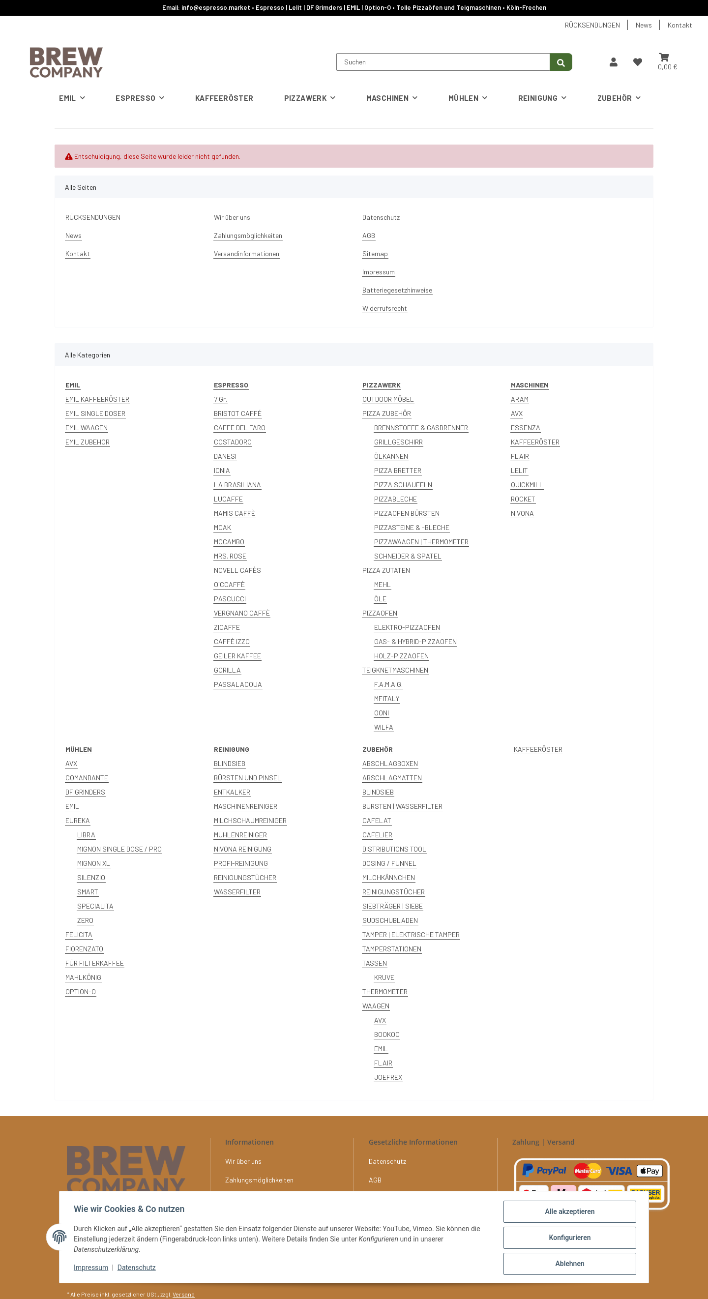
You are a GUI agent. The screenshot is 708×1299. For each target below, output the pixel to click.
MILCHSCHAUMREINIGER (250, 820)
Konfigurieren (568, 1238)
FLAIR (520, 456)
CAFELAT (376, 820)
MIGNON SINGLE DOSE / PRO (119, 849)
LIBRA (86, 834)
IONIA (222, 470)
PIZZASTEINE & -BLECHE (411, 527)
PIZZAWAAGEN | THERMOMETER (421, 541)
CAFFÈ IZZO (232, 641)
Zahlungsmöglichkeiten (248, 235)
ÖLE (380, 598)
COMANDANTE (86, 777)
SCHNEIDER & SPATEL (408, 556)
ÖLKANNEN (391, 456)
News (644, 25)
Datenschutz (138, 1268)
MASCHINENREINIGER (245, 806)
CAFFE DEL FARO (240, 427)
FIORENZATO (84, 949)
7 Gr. (220, 399)
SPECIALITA (95, 906)
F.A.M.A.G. (388, 684)
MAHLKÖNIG (83, 977)
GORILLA (227, 670)
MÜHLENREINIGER (240, 834)
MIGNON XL (93, 863)
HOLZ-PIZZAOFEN (401, 655)
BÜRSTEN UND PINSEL (247, 777)
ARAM (520, 399)
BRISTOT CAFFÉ (238, 413)
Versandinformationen (246, 253)
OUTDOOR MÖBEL (388, 399)
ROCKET (523, 499)
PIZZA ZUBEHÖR (386, 413)
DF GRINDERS (85, 792)
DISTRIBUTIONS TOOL (394, 849)
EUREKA (77, 820)
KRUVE (384, 977)
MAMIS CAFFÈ (234, 513)
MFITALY (386, 698)
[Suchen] (443, 62)
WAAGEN (375, 1006)
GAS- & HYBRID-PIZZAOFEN (415, 641)
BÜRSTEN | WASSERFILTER (402, 806)
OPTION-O (80, 991)
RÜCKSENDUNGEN (592, 25)
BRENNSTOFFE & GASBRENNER (421, 427)
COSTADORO (233, 442)
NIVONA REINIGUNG (242, 849)
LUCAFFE (228, 499)
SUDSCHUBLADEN (390, 920)
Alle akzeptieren (568, 1213)
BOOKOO (387, 1034)
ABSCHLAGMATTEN (392, 777)
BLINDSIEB (229, 763)
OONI (381, 713)
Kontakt (680, 25)
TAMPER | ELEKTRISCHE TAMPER (411, 934)
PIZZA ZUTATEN (386, 570)
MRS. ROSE (230, 556)
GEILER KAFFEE (237, 655)
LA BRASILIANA (237, 484)
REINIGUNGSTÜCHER (245, 877)
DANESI (225, 456)
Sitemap (375, 253)
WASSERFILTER (237, 891)
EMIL (72, 806)
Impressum (92, 1268)
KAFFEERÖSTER (535, 442)
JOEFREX (388, 1077)
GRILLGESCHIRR (398, 442)
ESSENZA (525, 427)
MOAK (222, 527)
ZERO (85, 920)
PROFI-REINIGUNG (241, 863)
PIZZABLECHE (395, 499)
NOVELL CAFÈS (237, 570)
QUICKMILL (527, 484)
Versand (184, 1294)
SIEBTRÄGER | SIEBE (392, 906)
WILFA (383, 727)
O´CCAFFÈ (229, 584)
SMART (87, 891)
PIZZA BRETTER (397, 470)
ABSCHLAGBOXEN (390, 763)
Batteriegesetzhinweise (397, 290)
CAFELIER (377, 834)
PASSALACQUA (238, 684)
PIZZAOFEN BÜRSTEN (407, 513)
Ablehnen (568, 1264)
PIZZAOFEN (379, 613)
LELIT (519, 470)
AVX (517, 413)
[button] (613, 62)
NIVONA (522, 513)
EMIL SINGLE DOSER (95, 413)
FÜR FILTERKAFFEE (94, 963)
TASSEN (374, 963)
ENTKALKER (232, 792)
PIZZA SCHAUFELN (403, 484)
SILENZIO (91, 877)
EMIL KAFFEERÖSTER (97, 399)
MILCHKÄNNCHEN (388, 877)
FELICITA (78, 934)
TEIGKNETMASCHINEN (395, 670)
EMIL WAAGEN (86, 427)
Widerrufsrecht (384, 308)
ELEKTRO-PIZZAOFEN (407, 627)
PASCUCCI (230, 598)
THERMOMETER (385, 991)
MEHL (382, 584)
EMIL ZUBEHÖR (87, 442)
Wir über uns (232, 217)
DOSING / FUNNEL (389, 863)
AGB (368, 235)
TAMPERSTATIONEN (391, 949)
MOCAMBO (229, 541)
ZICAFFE (227, 627)
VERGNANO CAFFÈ (242, 613)
